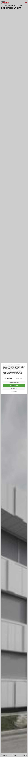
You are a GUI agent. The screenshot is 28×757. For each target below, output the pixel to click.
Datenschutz (14, 391)
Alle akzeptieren (14, 385)
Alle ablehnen (14, 388)
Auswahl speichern (14, 382)
